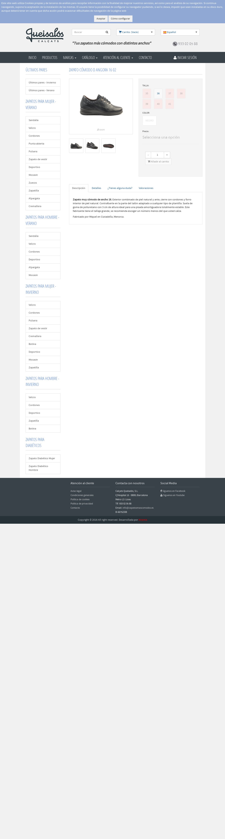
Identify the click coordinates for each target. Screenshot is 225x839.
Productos (49, 57)
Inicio (32, 57)
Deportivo (34, 167)
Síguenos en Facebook (173, 491)
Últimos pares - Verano (41, 90)
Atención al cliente (118, 57)
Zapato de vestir (38, 159)
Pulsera (33, 151)
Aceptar (101, 18)
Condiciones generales (82, 495)
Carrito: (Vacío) (129, 32)
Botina (32, 344)
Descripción (78, 188)
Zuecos (33, 183)
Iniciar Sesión (185, 57)
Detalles (96, 188)
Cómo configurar (120, 18)
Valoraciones (146, 188)
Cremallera (35, 206)
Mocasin (33, 175)
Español (169, 32)
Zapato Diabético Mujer (42, 458)
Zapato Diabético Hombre (38, 468)
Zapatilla (34, 190)
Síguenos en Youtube (173, 495)
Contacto (145, 57)
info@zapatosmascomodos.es (138, 507)
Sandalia (33, 120)
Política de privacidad (82, 503)
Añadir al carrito (158, 161)
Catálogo (89, 57)
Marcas (69, 57)
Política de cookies (80, 499)
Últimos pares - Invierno (42, 82)
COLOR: (146, 113)
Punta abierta (36, 143)
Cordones (34, 136)
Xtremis (143, 520)
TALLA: (145, 85)
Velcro (32, 128)
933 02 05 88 (188, 43)
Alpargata (34, 198)
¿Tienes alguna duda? (120, 188)
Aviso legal (76, 491)
